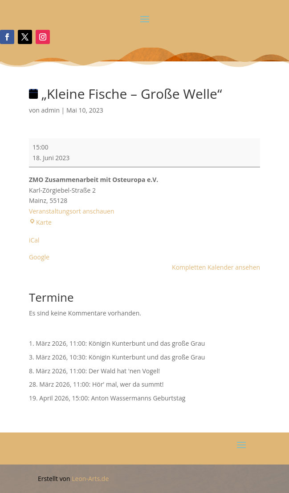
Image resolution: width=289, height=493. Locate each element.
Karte (40, 222)
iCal (34, 240)
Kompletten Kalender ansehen (216, 267)
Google (39, 257)
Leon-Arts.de (90, 478)
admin (50, 110)
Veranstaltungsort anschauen (71, 211)
